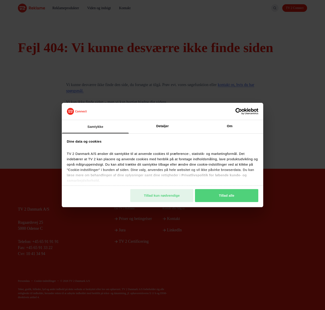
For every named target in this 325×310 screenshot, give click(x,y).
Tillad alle (226, 195)
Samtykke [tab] (95, 127)
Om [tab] (229, 126)
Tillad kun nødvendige (162, 195)
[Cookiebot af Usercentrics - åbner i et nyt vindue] (238, 111)
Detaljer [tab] (162, 126)
